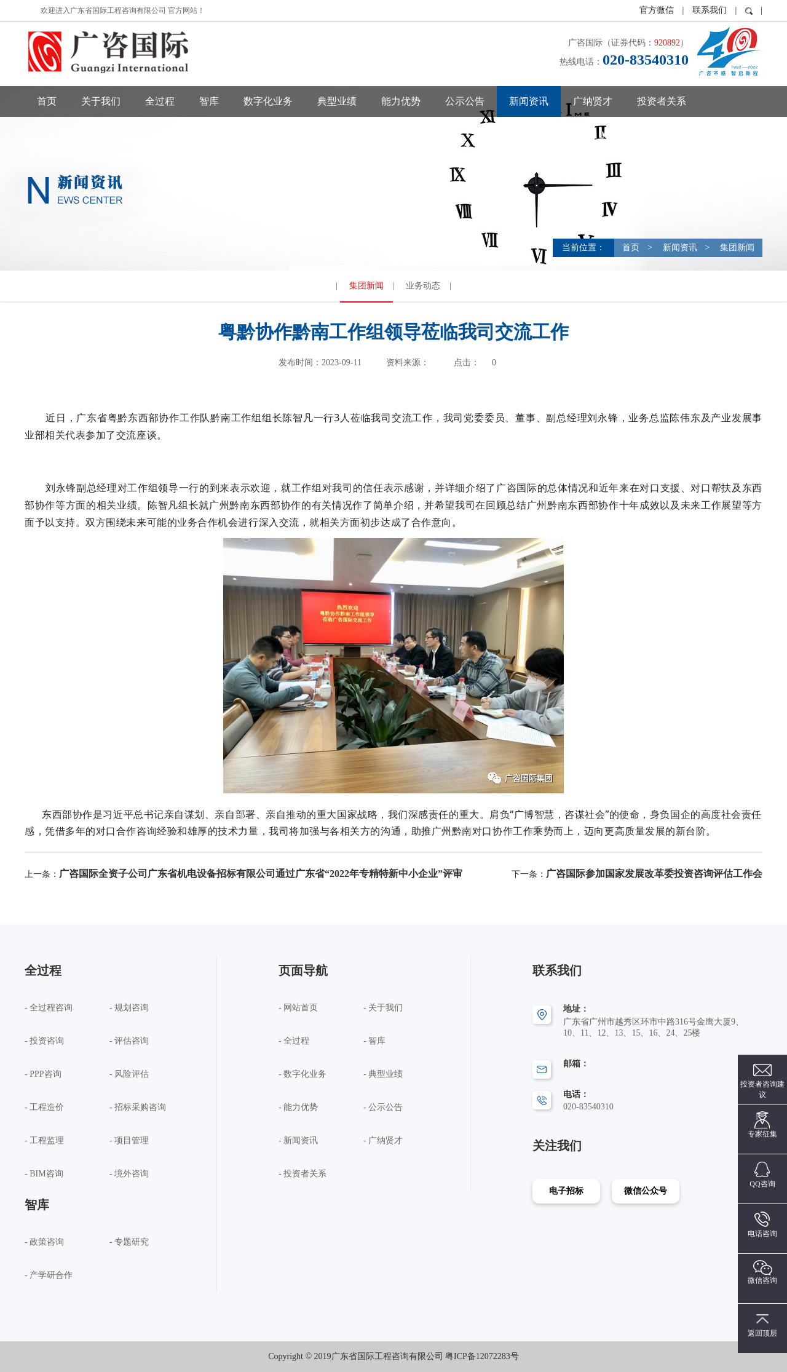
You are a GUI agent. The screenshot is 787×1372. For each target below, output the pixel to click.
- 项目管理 (129, 1140)
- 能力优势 (298, 1107)
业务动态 (423, 285)
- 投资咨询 (44, 1040)
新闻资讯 (528, 101)
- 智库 (374, 1040)
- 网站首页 (298, 1007)
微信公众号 (645, 1191)
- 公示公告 (383, 1107)
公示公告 (464, 101)
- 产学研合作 (49, 1275)
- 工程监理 (44, 1140)
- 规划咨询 (129, 1007)
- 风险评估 (129, 1074)
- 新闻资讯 (298, 1140)
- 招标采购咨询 (137, 1107)
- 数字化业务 (302, 1074)
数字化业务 (268, 101)
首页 (47, 101)
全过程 (160, 101)
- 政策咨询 (44, 1242)
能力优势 (401, 101)
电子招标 (566, 1191)
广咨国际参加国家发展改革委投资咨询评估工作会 (654, 873)
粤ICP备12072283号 (482, 1356)
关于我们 (101, 101)
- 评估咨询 (129, 1040)
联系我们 (709, 10)
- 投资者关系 (302, 1173)
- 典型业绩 (383, 1074)
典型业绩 (337, 101)
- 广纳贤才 (383, 1140)
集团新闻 (736, 247)
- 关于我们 (383, 1007)
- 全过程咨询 (49, 1007)
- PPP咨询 (43, 1074)
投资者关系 (661, 101)
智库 (209, 101)
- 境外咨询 (129, 1173)
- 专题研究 (129, 1242)
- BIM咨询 (44, 1173)
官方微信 (657, 10)
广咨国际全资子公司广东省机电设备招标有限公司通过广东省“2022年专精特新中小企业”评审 (260, 873)
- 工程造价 (44, 1107)
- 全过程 (294, 1040)
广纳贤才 (592, 101)
